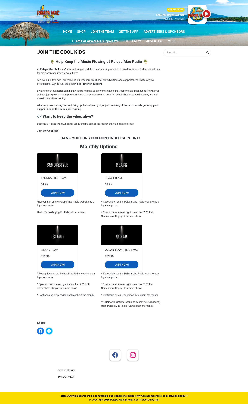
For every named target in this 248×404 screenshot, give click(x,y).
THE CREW (133, 41)
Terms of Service (65, 370)
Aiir (157, 399)
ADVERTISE (154, 41)
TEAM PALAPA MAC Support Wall (96, 41)
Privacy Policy (66, 377)
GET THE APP (128, 31)
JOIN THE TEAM (102, 31)
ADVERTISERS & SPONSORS (164, 31)
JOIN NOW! (57, 192)
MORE (172, 41)
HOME (67, 31)
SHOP (81, 31)
